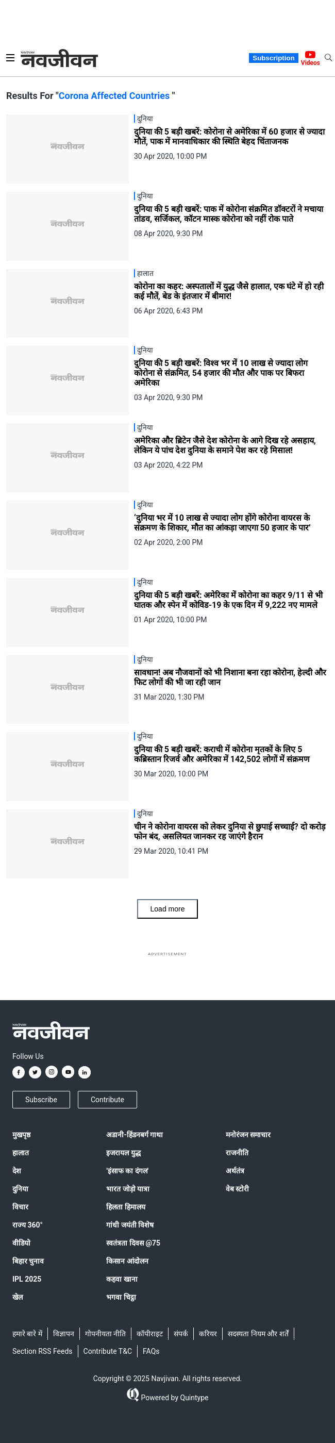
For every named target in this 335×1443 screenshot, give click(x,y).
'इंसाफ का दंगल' (127, 1171)
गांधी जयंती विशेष (130, 1225)
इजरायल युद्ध (123, 1153)
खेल (17, 1297)
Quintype (193, 1398)
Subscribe (41, 1100)
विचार (20, 1207)
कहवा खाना (121, 1279)
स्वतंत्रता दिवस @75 (133, 1243)
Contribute (107, 1100)
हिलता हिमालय (125, 1207)
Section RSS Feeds (42, 1351)
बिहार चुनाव (28, 1261)
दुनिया (20, 1189)
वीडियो (21, 1243)
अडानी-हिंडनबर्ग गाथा (134, 1135)
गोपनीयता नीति (105, 1334)
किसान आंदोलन (127, 1261)
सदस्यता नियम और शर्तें (258, 1334)
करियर (208, 1334)
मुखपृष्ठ (21, 1135)
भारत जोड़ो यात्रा (127, 1189)
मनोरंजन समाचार (248, 1135)
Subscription (273, 58)
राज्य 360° (27, 1225)
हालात (20, 1153)
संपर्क (181, 1334)
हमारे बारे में (27, 1334)
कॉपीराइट (150, 1334)
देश (16, 1171)
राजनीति (237, 1153)
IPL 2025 (26, 1279)
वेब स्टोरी (237, 1189)
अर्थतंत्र (235, 1171)
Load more (167, 909)
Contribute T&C (107, 1351)
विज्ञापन (63, 1334)
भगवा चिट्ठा (121, 1297)
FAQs (151, 1351)
